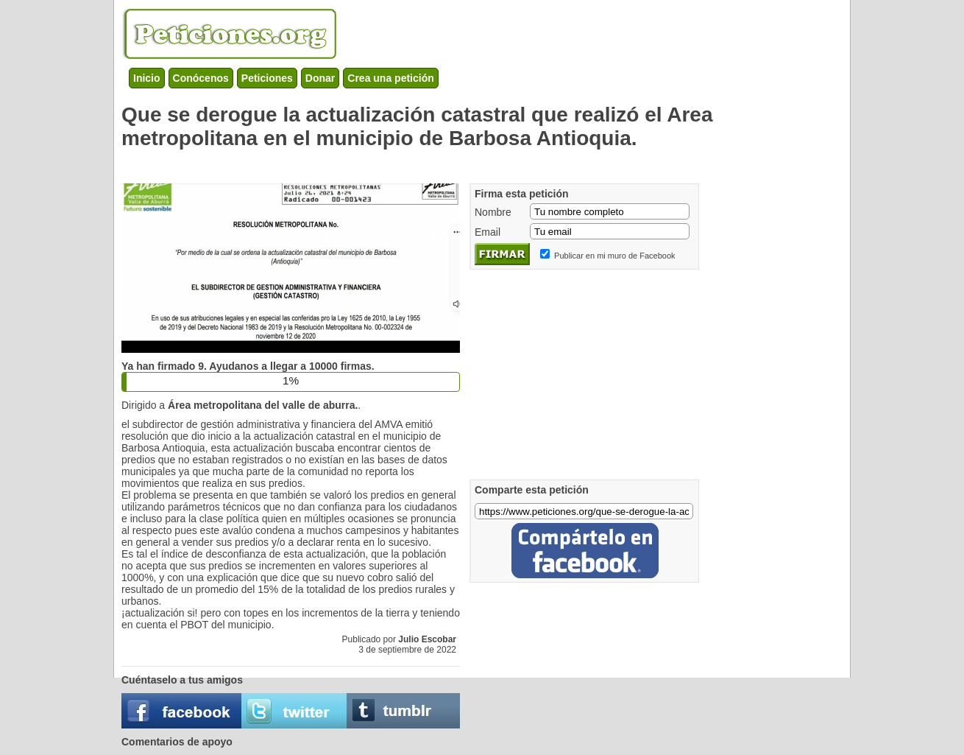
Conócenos (201, 78)
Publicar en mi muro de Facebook (614, 255)
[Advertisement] (389, 163)
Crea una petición (390, 78)
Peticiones (267, 78)
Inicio (146, 78)
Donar (320, 78)
